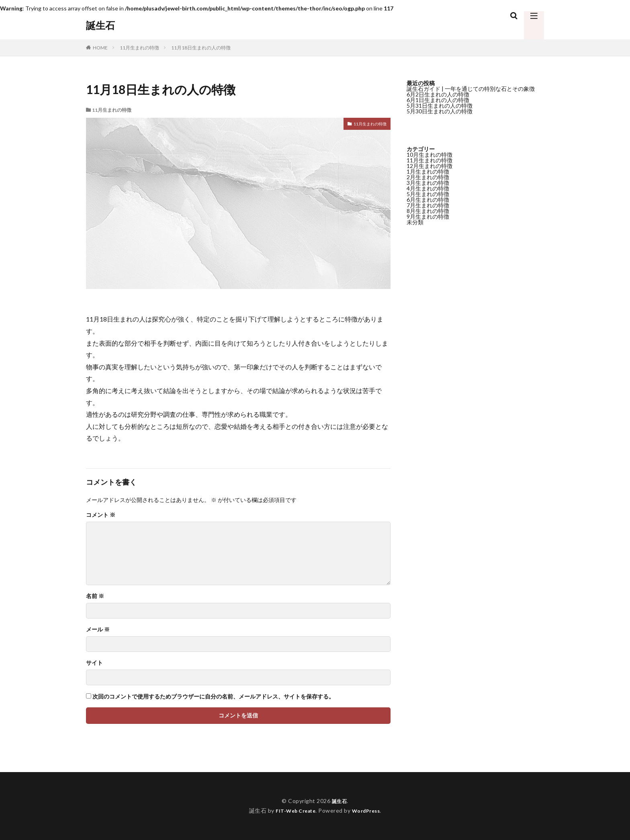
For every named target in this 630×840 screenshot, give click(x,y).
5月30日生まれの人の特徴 (439, 111)
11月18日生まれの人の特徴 (201, 48)
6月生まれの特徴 (428, 199)
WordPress (369, 810)
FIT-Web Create (293, 810)
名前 (95, 596)
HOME (100, 48)
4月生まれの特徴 (428, 188)
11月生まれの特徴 (139, 48)
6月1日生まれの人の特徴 (438, 99)
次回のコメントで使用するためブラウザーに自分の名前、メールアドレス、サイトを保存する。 (213, 696)
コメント (100, 515)
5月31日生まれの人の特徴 (439, 105)
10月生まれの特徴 (429, 154)
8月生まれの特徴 (428, 210)
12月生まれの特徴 (429, 165)
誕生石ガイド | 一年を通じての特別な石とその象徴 (471, 88)
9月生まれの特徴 (428, 216)
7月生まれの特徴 (428, 205)
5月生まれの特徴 (428, 194)
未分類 (415, 222)
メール (98, 629)
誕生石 (100, 25)
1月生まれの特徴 (428, 171)
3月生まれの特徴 (428, 182)
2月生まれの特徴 (428, 177)
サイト (94, 663)
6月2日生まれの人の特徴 (438, 94)
